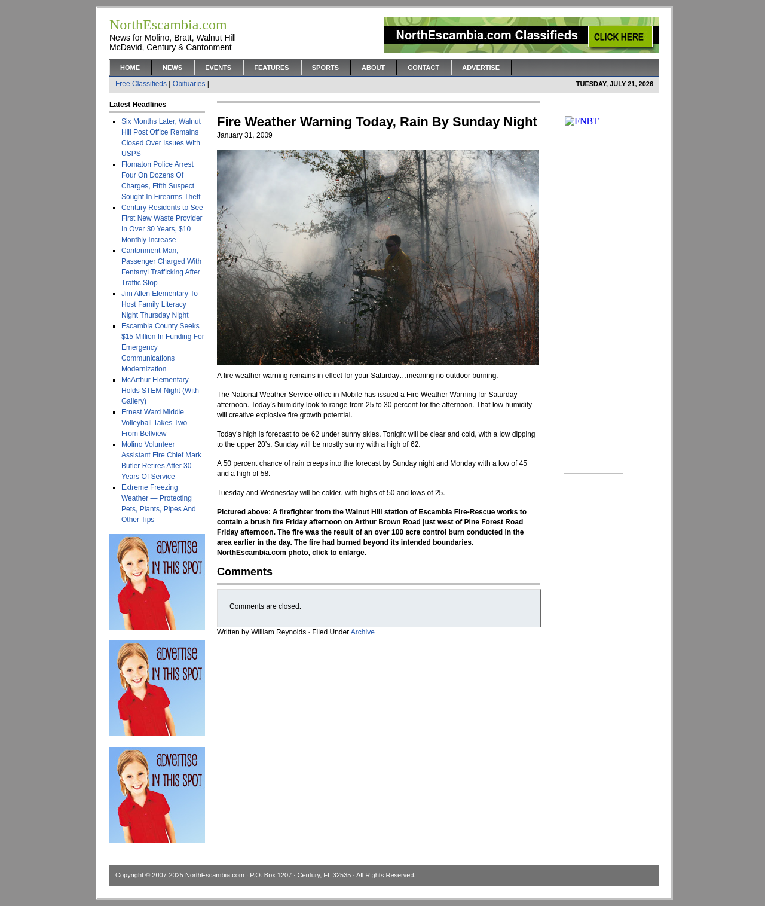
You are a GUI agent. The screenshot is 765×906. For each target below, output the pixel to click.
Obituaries (189, 84)
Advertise (481, 67)
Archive (363, 632)
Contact (423, 67)
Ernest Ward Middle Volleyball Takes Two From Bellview (154, 423)
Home (130, 67)
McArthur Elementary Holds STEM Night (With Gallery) (160, 390)
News (172, 67)
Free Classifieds (141, 84)
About (373, 67)
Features (271, 67)
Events (218, 67)
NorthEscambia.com (214, 874)
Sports (325, 67)
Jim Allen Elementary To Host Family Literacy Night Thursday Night (159, 304)
